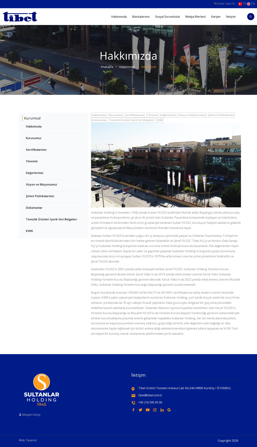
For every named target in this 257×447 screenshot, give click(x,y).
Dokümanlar (34, 208)
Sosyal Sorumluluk (167, 17)
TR (242, 4)
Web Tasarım (28, 440)
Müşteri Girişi (29, 415)
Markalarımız (141, 17)
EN (251, 4)
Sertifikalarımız (36, 150)
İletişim (231, 17)
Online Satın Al (224, 3)
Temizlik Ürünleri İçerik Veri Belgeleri (51, 219)
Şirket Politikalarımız (40, 196)
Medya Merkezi (195, 17)
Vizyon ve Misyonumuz (41, 184)
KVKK (29, 231)
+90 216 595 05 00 (150, 402)
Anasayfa (107, 67)
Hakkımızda (119, 17)
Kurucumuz (33, 138)
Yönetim (32, 161)
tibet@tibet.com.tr (150, 395)
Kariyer (216, 17)
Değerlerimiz (34, 173)
